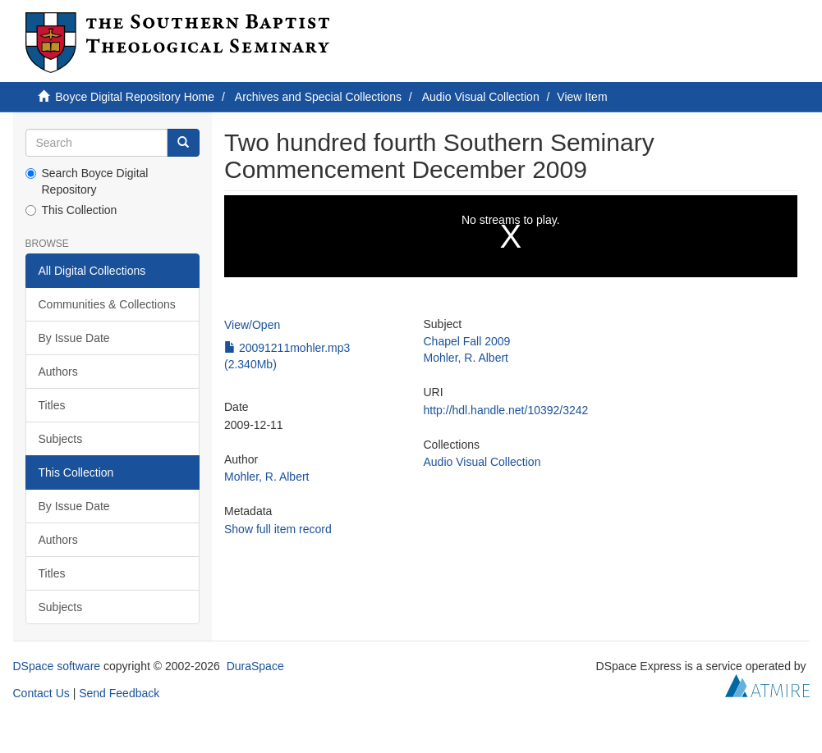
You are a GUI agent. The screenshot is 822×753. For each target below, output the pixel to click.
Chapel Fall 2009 (467, 341)
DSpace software (57, 666)
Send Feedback (119, 693)
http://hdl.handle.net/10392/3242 (506, 410)
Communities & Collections (107, 304)
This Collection (71, 210)
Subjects (61, 438)
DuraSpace (255, 666)
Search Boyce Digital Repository (87, 181)
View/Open (252, 324)
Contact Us (41, 693)
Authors (58, 371)
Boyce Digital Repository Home (134, 96)
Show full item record (278, 529)
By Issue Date (74, 338)
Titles (52, 405)
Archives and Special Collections (318, 96)
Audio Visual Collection (481, 96)
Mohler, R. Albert (267, 476)
